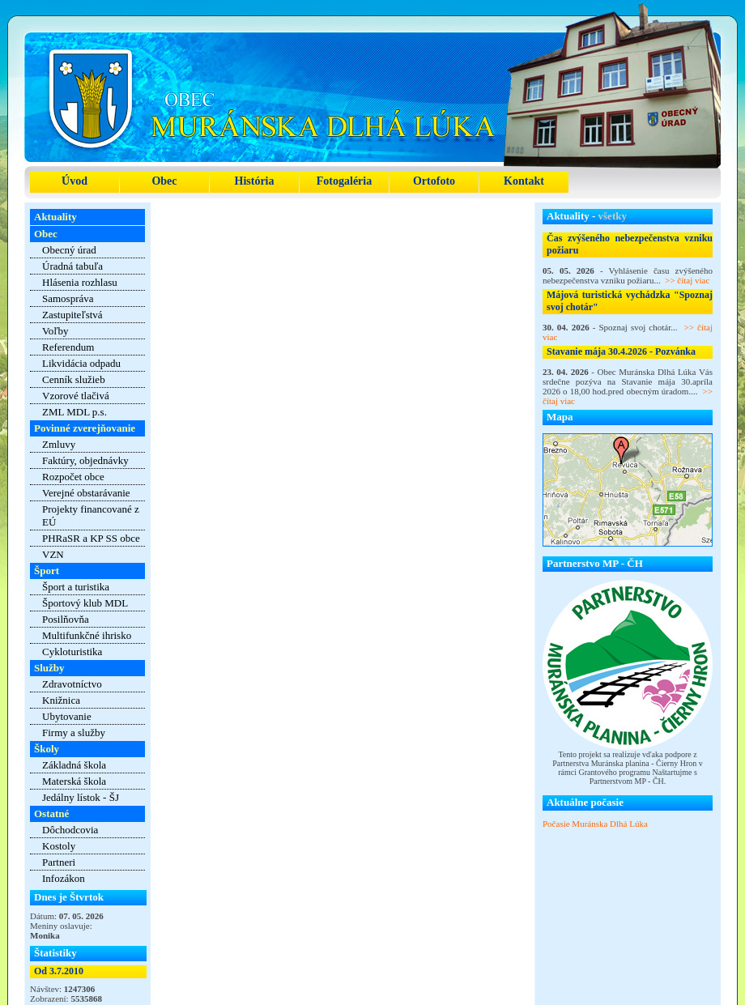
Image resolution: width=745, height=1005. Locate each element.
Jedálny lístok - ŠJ (80, 797)
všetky (612, 216)
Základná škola (74, 765)
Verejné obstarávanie (86, 493)
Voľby (55, 331)
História (255, 181)
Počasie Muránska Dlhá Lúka (595, 823)
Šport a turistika (75, 587)
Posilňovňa (65, 619)
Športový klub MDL (85, 603)
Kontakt (524, 181)
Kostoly (58, 846)
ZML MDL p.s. (74, 412)
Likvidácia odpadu (81, 363)
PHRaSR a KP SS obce (91, 538)
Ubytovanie (67, 716)
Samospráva (68, 298)
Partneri (58, 862)
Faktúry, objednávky (85, 460)
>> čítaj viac (687, 280)
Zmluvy (58, 444)
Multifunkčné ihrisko (86, 635)
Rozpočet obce (73, 477)
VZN (53, 554)
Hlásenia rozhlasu (79, 282)
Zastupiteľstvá (72, 315)
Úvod (74, 181)
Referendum (68, 347)
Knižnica (61, 700)
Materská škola (74, 781)
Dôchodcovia (70, 830)
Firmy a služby (73, 732)
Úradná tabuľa (72, 266)
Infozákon (63, 878)
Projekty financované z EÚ (90, 515)
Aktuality (55, 217)
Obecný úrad (69, 250)
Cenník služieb (73, 379)
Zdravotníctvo (72, 684)
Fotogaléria (344, 181)
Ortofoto (434, 181)
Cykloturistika (72, 651)
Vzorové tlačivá (75, 396)
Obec (164, 181)
